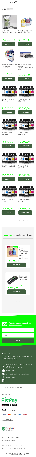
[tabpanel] (18, 271)
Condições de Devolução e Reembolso (15, 448)
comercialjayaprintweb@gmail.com (17, 374)
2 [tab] (19, 301)
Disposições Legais (8, 440)
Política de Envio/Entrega (10, 437)
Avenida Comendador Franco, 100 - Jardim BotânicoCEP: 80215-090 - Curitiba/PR (18, 366)
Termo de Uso (7, 443)
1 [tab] (17, 301)
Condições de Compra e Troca (12, 445)
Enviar (18, 340)
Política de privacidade (15, 325)
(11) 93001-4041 (10, 370)
